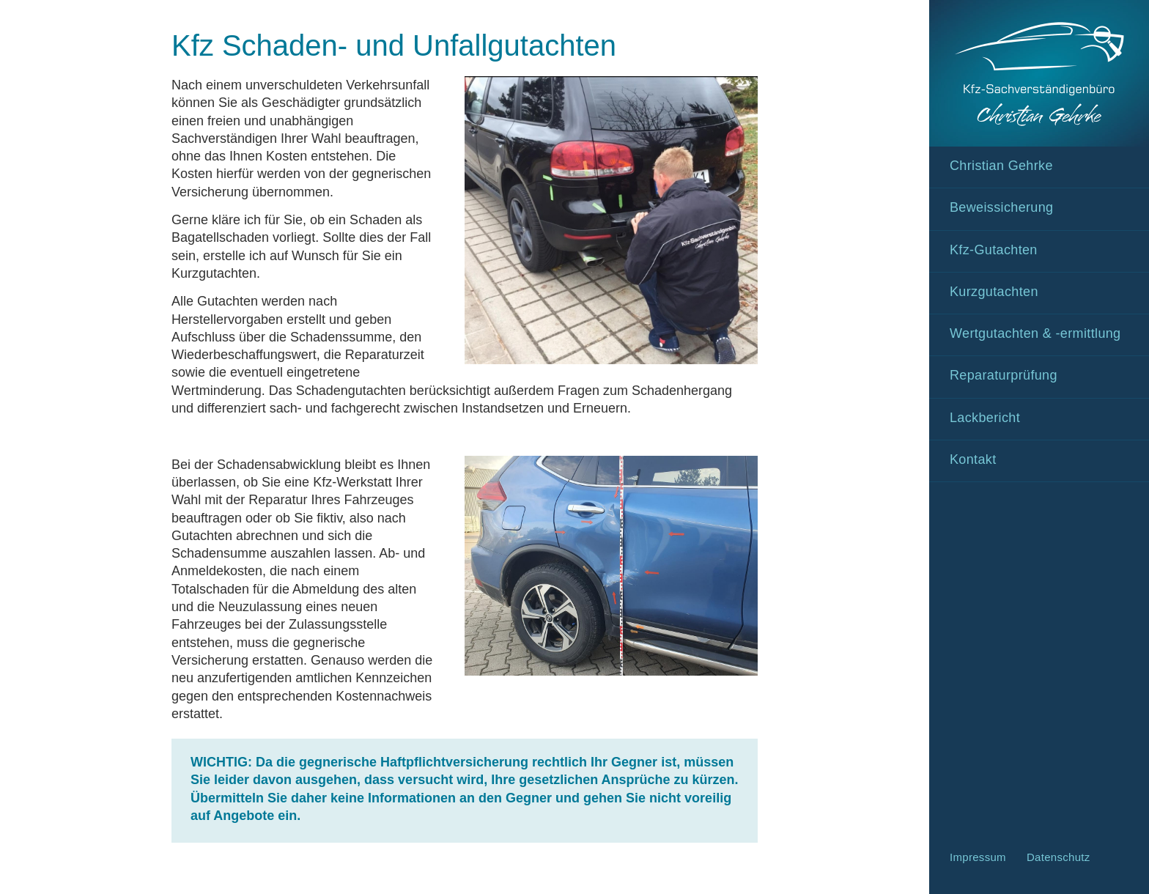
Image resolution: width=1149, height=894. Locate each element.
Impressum (978, 857)
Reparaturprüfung (1003, 375)
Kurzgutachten (994, 291)
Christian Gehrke (1001, 165)
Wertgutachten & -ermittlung (1035, 333)
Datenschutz (1058, 857)
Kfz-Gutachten (994, 250)
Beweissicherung (1001, 207)
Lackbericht (985, 417)
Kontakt (973, 459)
